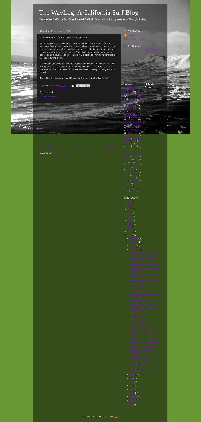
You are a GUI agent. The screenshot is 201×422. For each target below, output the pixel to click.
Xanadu (138, 185)
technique (136, 122)
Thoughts (127, 136)
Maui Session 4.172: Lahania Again (144, 342)
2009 (129, 217)
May (131, 385)
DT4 (139, 128)
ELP (134, 146)
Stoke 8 (135, 175)
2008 (129, 220)
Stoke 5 (135, 172)
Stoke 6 (127, 175)
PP (136, 164)
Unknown (131, 35)
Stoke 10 (132, 133)
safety (133, 191)
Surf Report (130, 108)
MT (125, 117)
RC (134, 167)
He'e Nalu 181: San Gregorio (141, 291)
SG (134, 170)
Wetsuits (127, 138)
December (134, 238)
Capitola (138, 143)
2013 (129, 206)
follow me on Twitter (153, 50)
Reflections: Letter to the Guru (141, 304)
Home (79, 147)
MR (131, 162)
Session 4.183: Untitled (138, 283)
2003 (129, 405)
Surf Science (129, 178)
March (132, 393)
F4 (132, 105)
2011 (129, 209)
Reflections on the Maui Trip (140, 329)
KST (136, 159)
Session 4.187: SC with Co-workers (144, 264)
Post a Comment (50, 97)
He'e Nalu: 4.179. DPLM (139, 300)
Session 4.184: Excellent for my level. (144, 280)
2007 (129, 224)
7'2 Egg (128, 102)
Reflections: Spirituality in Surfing (142, 346)
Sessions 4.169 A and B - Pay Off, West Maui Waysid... (143, 363)
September (134, 249)
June (131, 382)
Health (135, 156)
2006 (129, 228)
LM (139, 96)
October (133, 246)
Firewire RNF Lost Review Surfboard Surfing (132, 154)
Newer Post (46, 147)
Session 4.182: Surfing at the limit (143, 287)
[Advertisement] (79, 124)
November (134, 242)
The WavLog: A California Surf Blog (88, 12)
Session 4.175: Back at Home (141, 326)
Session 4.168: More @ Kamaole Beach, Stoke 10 (143, 369)
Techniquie (129, 114)
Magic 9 (137, 130)
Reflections (136, 117)
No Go (138, 162)
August (132, 374)
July (131, 378)
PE (128, 125)
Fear (135, 149)
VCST (126, 183)
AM (134, 141)
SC (140, 167)
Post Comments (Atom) (61, 153)
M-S (125, 162)
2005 (129, 231)
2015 (129, 202)
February (133, 396)
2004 (129, 235)
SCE (128, 170)
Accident (130, 128)
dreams (129, 188)
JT (139, 92)
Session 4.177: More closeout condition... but (141, 315)
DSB (128, 146)
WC (125, 122)
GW (128, 130)
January (133, 400)
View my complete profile (134, 39)
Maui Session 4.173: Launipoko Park (144, 339)
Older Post (112, 147)
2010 (129, 213)
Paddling (127, 167)
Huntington (127, 159)
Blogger (115, 416)
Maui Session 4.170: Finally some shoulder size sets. (143, 357)
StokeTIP (132, 120)
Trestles (134, 180)
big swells (137, 125)
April (131, 389)
